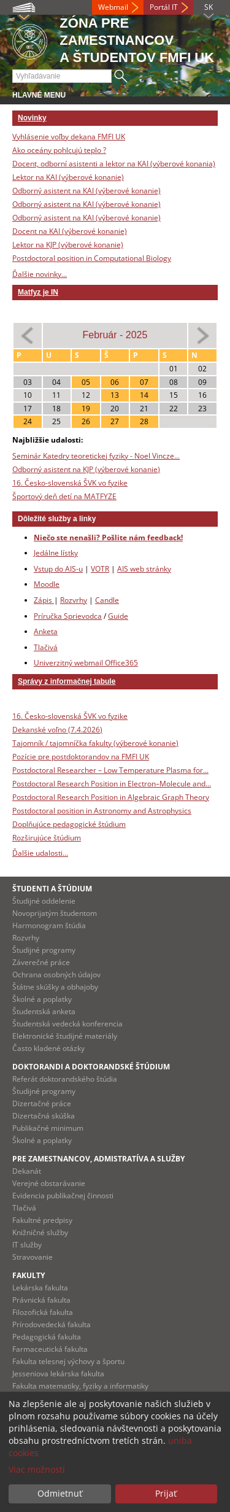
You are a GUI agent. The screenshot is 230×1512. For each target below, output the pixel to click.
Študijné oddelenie (43, 901)
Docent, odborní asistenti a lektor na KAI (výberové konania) (113, 163)
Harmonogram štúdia (49, 925)
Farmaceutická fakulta (50, 1349)
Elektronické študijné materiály (64, 1036)
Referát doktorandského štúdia (64, 1079)
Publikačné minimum (47, 1128)
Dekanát (26, 1171)
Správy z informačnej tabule (66, 681)
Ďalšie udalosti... (40, 853)
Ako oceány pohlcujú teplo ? (59, 150)
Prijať (166, 1493)
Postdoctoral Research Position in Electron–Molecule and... (111, 783)
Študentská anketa (43, 1011)
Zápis (44, 600)
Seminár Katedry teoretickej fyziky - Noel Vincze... (96, 456)
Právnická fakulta (41, 1300)
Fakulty (28, 1275)
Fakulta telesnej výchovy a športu (68, 1361)
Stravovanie (32, 1257)
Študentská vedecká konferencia (67, 1023)
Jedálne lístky (56, 553)
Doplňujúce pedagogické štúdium (69, 824)
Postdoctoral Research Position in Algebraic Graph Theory (110, 797)
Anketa (46, 631)
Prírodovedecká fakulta (51, 1324)
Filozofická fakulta (42, 1312)
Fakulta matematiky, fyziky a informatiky (80, 1386)
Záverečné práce (41, 962)
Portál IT (164, 7)
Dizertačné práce (41, 1103)
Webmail (113, 7)
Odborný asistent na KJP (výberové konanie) (86, 469)
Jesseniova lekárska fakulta (58, 1373)
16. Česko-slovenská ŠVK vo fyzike (70, 483)
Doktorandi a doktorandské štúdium (91, 1066)
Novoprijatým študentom (54, 913)
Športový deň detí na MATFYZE (64, 496)
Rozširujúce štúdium (46, 837)
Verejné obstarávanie (48, 1183)
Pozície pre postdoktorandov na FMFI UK (80, 756)
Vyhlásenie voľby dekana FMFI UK (68, 136)
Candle (107, 600)
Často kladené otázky (48, 1048)
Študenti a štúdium (52, 888)
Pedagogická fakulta (46, 1337)
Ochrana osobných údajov (56, 974)
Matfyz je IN (38, 292)
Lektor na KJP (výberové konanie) (67, 244)
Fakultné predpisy (42, 1220)
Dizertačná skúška (43, 1116)
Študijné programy (43, 950)
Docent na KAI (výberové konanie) (69, 231)
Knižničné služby (40, 1232)
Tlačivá (46, 647)
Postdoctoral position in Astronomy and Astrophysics (101, 810)
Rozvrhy (73, 600)
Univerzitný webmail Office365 (86, 662)
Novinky (32, 118)
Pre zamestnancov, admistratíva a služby (98, 1158)
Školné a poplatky (42, 999)
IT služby (27, 1244)
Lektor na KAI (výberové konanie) (68, 177)
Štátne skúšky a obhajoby (55, 987)
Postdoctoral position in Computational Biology (91, 258)
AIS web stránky (144, 569)
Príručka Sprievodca (68, 616)
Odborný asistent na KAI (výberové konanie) (86, 190)
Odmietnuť (59, 1493)
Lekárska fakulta (40, 1287)
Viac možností (37, 1469)
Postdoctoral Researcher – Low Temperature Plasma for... (110, 770)
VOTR (100, 569)
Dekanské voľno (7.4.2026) (57, 729)
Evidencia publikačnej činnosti (62, 1195)
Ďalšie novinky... (39, 274)
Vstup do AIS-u (58, 569)
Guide (118, 616)
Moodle (46, 584)
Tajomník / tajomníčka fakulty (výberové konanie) (95, 743)
